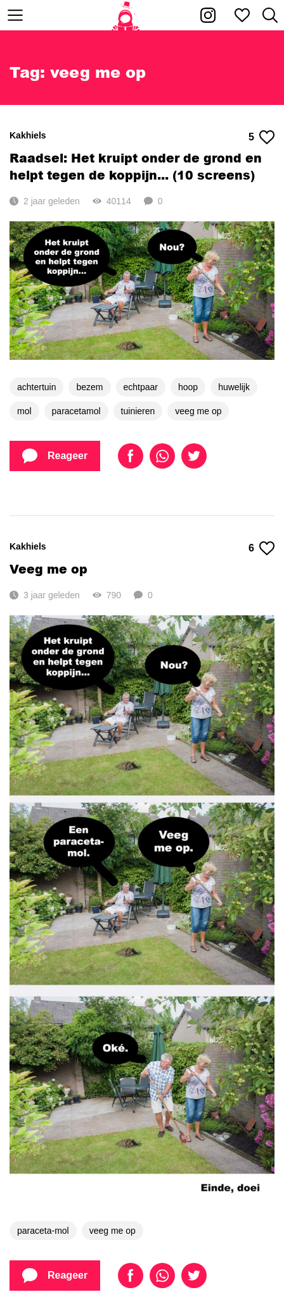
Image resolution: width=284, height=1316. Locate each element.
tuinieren (138, 411)
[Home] (126, 15)
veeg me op (198, 411)
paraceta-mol (43, 1231)
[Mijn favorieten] (242, 15)
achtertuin (36, 387)
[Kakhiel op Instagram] (208, 15)
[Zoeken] (270, 15)
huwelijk (234, 387)
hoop (188, 387)
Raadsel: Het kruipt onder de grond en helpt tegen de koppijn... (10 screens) (136, 166)
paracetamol (76, 411)
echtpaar (141, 387)
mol (24, 411)
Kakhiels (28, 135)
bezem (89, 387)
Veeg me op (48, 568)
